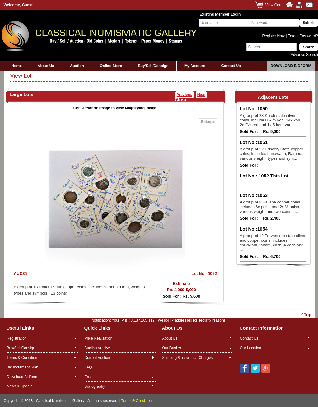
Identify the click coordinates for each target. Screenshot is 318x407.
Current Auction (97, 357)
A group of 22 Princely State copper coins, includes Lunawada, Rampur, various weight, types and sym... (271, 154)
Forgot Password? (302, 36)
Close (181, 99)
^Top (306, 314)
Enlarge (208, 122)
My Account (194, 66)
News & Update (20, 386)
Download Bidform (290, 66)
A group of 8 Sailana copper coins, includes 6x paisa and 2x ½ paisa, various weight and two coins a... (270, 207)
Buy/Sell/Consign (153, 66)
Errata (90, 377)
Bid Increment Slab (22, 367)
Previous (184, 95)
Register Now (274, 36)
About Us (46, 66)
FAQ (88, 367)
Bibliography (95, 386)
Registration (17, 338)
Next (201, 95)
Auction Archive (97, 348)
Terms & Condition (22, 357)
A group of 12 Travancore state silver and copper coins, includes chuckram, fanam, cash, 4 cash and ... (273, 242)
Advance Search (304, 55)
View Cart (273, 5)
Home (17, 66)
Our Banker (171, 348)
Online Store (111, 66)
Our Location (250, 348)
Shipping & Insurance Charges (187, 357)
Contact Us (231, 66)
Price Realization (99, 338)
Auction (77, 66)
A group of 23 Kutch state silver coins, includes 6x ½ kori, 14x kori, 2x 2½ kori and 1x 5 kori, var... (270, 120)
